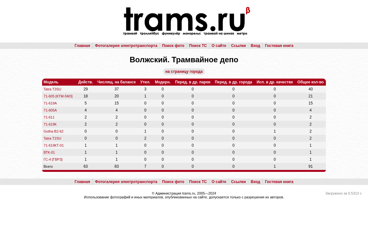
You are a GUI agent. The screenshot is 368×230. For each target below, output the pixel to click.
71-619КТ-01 (54, 145)
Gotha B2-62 (54, 131)
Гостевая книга (279, 45)
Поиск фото (173, 45)
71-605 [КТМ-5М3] (58, 96)
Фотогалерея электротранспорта (126, 45)
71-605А (50, 110)
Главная (82, 45)
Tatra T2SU (52, 138)
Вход (255, 45)
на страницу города (184, 71)
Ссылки (238, 45)
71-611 (49, 117)
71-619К (50, 124)
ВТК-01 (49, 152)
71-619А (50, 103)
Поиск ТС (198, 45)
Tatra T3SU (52, 89)
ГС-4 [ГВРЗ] (53, 159)
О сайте (219, 45)
